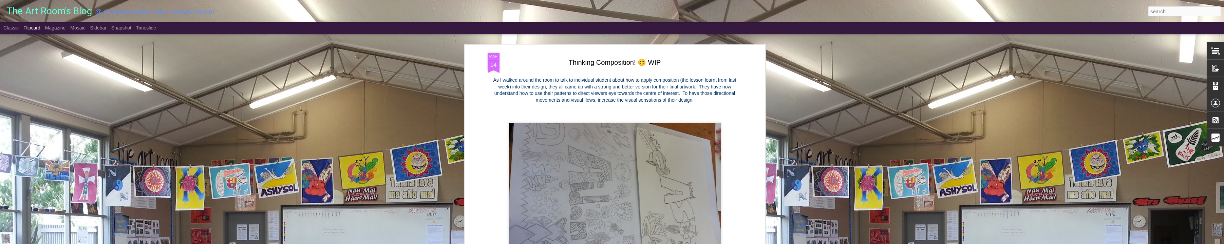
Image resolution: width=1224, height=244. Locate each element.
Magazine (55, 27)
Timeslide (146, 27)
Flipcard (31, 27)
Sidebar (98, 27)
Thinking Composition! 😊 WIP (615, 62)
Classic (11, 27)
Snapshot (121, 27)
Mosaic (77, 27)
